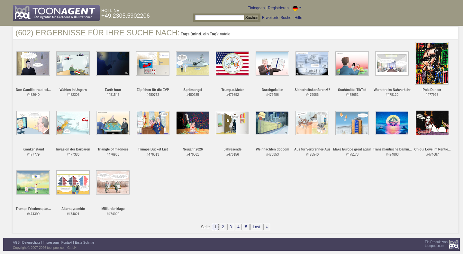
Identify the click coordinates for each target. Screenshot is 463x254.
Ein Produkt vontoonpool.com (436, 244)
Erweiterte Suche (276, 17)
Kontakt (66, 242)
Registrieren (278, 8)
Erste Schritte (84, 242)
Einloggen (256, 8)
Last (256, 227)
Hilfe (298, 17)
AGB (16, 242)
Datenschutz (31, 242)
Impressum (51, 242)
